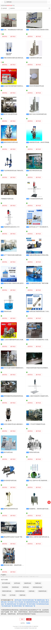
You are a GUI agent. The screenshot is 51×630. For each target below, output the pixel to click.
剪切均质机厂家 (33, 604)
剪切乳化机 (26, 587)
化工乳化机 (12, 595)
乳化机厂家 (12, 602)
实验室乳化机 (27, 583)
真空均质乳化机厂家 (30, 600)
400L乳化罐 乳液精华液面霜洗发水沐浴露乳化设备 (18, 368)
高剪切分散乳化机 (6, 591)
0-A (1, 576)
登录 (22, 619)
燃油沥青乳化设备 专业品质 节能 (13, 537)
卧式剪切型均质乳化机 (10, 480)
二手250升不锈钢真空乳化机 (37, 424)
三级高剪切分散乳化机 (35, 58)
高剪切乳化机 (7, 311)
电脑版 (28, 623)
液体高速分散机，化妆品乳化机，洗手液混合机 (17, 565)
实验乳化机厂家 (23, 604)
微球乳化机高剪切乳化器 (11, 509)
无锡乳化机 (38, 583)
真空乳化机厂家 (19, 600)
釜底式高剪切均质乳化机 (11, 142)
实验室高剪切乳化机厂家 (33, 602)
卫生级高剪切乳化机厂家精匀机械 (38, 283)
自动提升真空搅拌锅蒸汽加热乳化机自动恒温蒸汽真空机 (19, 86)
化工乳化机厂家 (21, 602)
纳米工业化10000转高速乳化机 (38, 114)
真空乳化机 (17, 583)
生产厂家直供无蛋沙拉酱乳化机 (13, 255)
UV (31, 576)
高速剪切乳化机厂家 (13, 604)
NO (21, 576)
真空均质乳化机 (8, 452)
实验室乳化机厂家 (42, 600)
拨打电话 (12, 36)
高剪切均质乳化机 (34, 452)
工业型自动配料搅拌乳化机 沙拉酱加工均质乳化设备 (18, 339)
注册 (29, 619)
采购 (49, 502)
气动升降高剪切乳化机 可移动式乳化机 (15, 170)
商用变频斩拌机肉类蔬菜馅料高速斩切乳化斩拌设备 (18, 396)
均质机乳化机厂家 (30, 606)
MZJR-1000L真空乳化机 (10, 114)
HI (12, 576)
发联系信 (4, 36)
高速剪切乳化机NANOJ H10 (11, 227)
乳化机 (4, 595)
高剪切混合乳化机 (37, 587)
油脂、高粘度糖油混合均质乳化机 (13, 29)
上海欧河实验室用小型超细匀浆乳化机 (40, 396)
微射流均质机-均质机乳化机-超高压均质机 (15, 283)
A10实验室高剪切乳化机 (36, 198)
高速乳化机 (22, 595)
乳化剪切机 (5, 587)
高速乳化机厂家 (8, 606)
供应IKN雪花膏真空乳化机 (36, 86)
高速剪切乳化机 (42, 591)
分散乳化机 (31, 591)
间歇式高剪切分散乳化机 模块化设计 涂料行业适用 (18, 58)
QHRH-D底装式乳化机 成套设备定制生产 (15, 424)
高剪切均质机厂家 (19, 606)
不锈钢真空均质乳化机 (7, 198)
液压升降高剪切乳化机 (35, 170)
